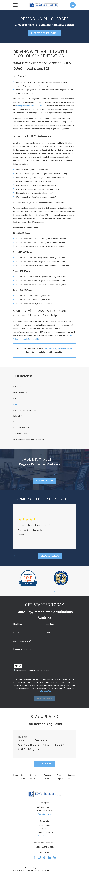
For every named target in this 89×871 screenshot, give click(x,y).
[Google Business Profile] (54, 857)
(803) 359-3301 (44, 847)
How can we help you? (22, 649)
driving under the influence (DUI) (29, 106)
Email (48, 633)
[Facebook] (34, 857)
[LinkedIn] (49, 857)
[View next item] (55, 474)
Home (15, 775)
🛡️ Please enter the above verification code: (31, 670)
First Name (17, 624)
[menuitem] (44, 387)
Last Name (50, 624)
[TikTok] (44, 857)
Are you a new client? (22, 641)
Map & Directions (45, 814)
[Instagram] (39, 857)
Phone (16, 633)
